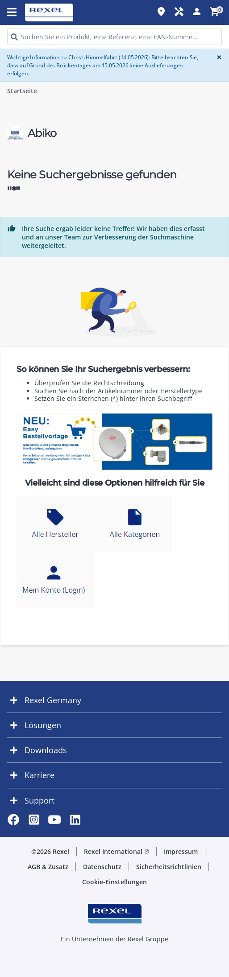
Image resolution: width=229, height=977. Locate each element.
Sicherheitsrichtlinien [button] (168, 866)
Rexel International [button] (116, 851)
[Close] (217, 57)
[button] (114, 700)
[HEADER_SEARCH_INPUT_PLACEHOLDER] (114, 37)
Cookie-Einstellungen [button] (114, 882)
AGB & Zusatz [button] (48, 866)
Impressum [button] (181, 851)
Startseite (22, 91)
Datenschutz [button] (102, 866)
